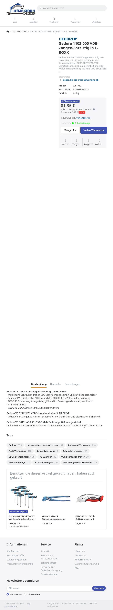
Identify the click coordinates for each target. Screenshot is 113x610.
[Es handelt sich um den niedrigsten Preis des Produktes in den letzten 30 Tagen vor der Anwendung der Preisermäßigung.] (94, 109)
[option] (15, 445)
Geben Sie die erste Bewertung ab (81, 79)
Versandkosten (83, 117)
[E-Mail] (49, 588)
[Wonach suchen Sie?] (72, 8)
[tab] (39, 384)
